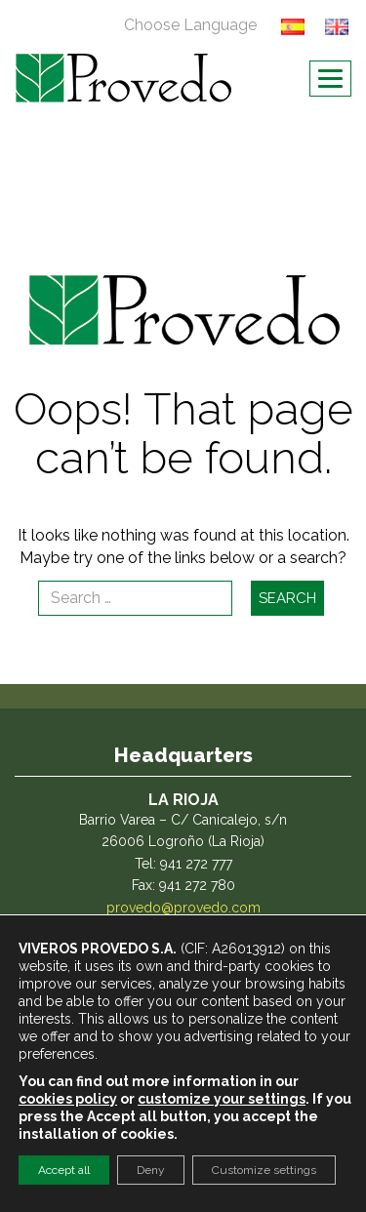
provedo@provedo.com (183, 907)
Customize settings (264, 1170)
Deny (151, 1170)
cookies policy (68, 1099)
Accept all (64, 1170)
